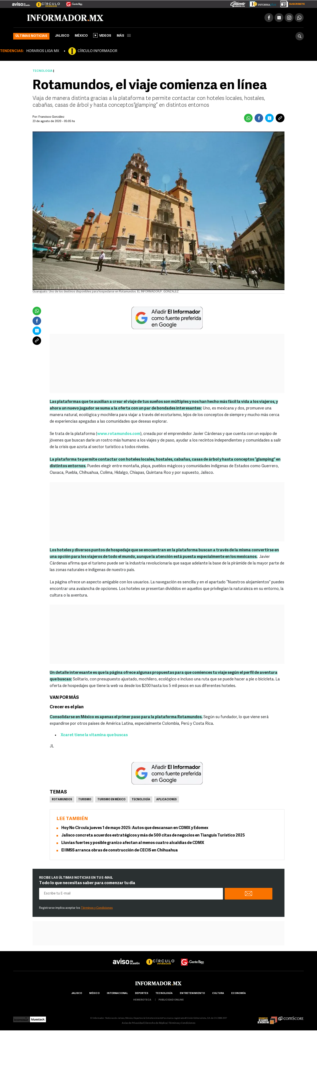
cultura (218, 993)
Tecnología (43, 71)
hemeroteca (142, 1000)
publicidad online (171, 1000)
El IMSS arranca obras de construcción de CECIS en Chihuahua (119, 850)
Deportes (141, 993)
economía (238, 993)
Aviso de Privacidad (133, 1023)
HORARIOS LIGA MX (42, 51)
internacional (117, 993)
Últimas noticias (31, 36)
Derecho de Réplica (156, 1023)
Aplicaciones (166, 799)
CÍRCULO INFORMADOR (97, 51)
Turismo (84, 799)
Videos (102, 35)
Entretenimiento (192, 993)
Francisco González (51, 116)
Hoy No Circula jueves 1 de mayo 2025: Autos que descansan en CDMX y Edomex (134, 828)
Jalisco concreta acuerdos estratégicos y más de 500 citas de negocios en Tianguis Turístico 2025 (153, 835)
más (124, 36)
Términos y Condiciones (97, 908)
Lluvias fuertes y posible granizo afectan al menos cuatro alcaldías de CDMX (132, 843)
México (81, 36)
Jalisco (62, 36)
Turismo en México (111, 799)
